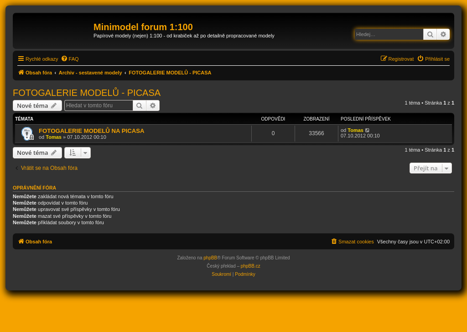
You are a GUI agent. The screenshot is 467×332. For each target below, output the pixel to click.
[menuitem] (70, 58)
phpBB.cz (250, 266)
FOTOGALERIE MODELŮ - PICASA (87, 93)
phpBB (210, 257)
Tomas (54, 137)
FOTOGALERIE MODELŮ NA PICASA (92, 130)
